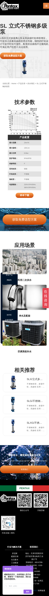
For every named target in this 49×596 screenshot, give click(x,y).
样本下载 (24, 195)
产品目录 (21, 83)
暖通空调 (14, 556)
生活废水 (14, 560)
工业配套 (14, 563)
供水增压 (31, 83)
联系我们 (24, 469)
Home (13, 83)
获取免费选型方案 (13, 56)
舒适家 (14, 553)
